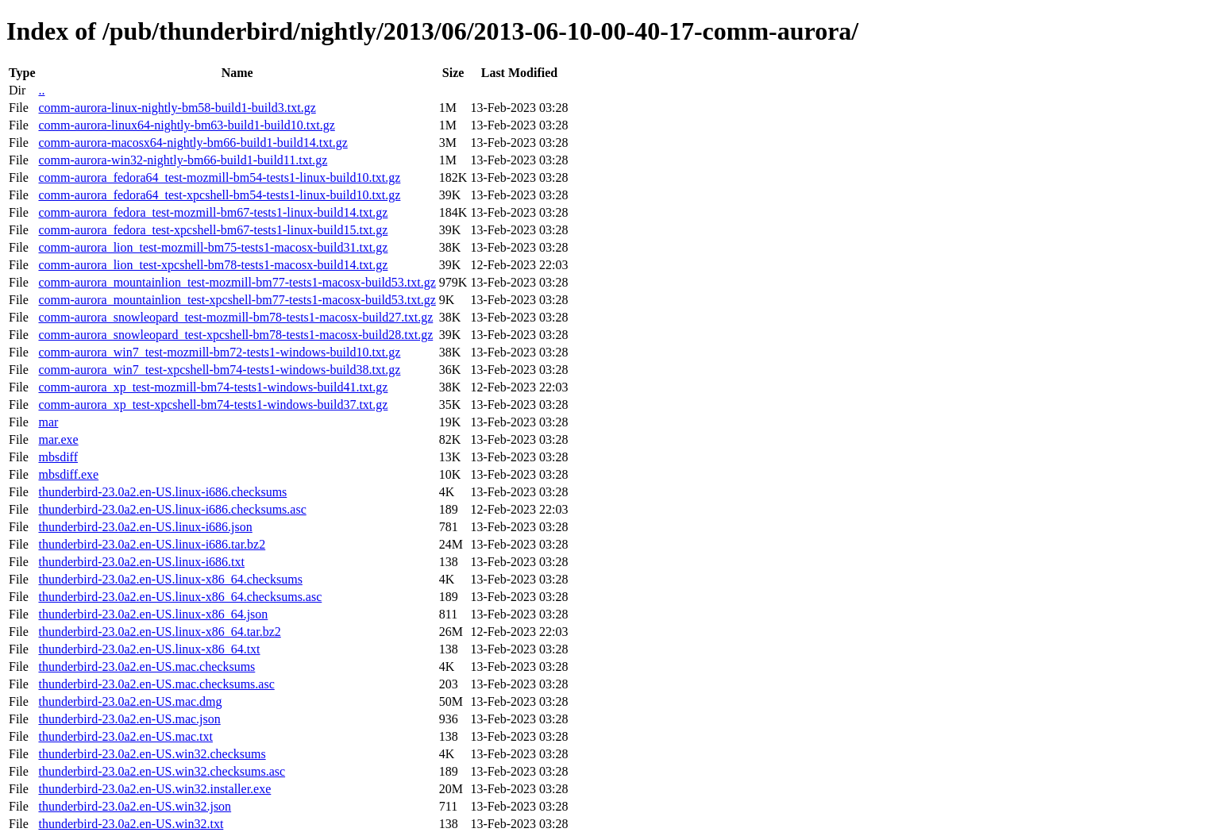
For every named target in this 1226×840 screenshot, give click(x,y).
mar (48, 422)
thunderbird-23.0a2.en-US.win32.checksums (151, 754)
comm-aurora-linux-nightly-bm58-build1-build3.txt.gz (176, 107)
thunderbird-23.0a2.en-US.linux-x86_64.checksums (170, 579)
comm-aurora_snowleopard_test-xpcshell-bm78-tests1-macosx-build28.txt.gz (235, 334)
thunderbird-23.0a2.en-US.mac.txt (125, 736)
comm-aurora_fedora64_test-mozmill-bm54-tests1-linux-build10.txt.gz (219, 177)
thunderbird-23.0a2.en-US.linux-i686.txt (141, 561)
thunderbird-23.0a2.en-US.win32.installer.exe (154, 789)
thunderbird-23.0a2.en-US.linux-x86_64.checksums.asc (180, 596)
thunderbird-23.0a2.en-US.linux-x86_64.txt (149, 649)
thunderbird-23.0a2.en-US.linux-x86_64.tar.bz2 (159, 631)
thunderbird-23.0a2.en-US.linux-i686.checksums (162, 492)
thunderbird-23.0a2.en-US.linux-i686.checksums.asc (172, 509)
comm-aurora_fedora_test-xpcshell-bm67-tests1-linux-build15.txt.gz (212, 230)
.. (41, 90)
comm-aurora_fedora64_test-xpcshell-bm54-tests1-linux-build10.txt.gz (219, 195)
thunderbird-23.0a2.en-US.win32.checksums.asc (161, 771)
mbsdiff (57, 457)
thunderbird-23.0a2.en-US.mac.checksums (146, 666)
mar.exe (58, 439)
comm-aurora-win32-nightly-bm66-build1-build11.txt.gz (182, 160)
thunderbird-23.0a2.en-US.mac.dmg (130, 701)
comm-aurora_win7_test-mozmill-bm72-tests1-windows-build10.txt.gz (219, 352)
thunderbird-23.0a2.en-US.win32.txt (130, 823)
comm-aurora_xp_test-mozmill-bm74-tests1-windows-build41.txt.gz (212, 387)
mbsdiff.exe (68, 474)
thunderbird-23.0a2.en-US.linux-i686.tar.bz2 (151, 544)
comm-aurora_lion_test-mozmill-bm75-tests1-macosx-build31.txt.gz (212, 247)
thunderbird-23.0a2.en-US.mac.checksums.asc (156, 684)
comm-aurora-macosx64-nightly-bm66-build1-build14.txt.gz (192, 142)
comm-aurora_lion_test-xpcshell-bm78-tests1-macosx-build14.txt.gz (212, 265)
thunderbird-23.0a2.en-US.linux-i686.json (145, 527)
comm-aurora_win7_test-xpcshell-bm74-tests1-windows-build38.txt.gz (219, 369)
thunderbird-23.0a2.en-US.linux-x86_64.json (153, 614)
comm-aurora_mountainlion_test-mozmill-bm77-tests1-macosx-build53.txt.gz (236, 282)
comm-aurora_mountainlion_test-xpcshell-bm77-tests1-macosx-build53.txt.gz (236, 299)
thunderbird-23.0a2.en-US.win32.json (134, 806)
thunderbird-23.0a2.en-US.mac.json (129, 719)
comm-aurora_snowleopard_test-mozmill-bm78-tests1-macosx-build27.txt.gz (235, 317)
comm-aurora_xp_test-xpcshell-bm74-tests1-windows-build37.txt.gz (212, 404)
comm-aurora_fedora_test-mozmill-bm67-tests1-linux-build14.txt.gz (212, 212)
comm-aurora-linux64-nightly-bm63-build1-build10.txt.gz (186, 125)
